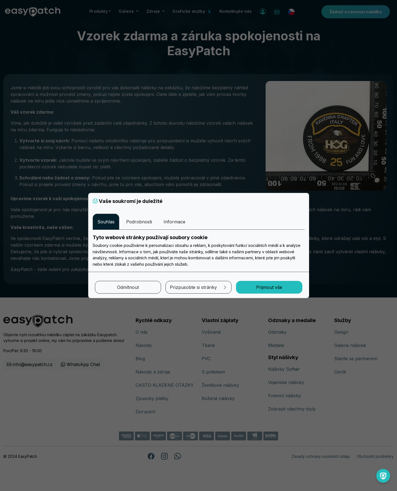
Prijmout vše (269, 287)
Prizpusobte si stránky (198, 287)
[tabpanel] (199, 250)
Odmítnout (128, 287)
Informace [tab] (174, 221)
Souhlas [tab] (106, 221)
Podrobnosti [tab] (139, 221)
